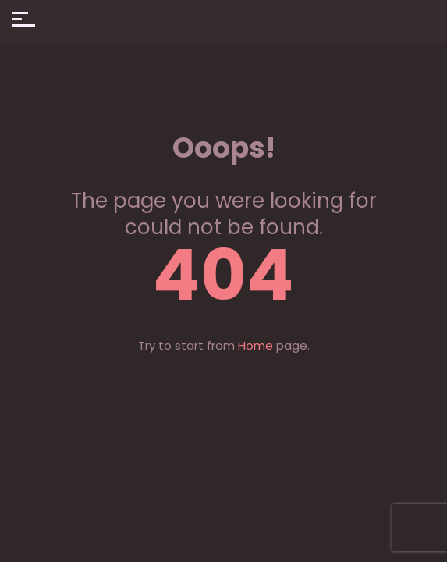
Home (255, 345)
